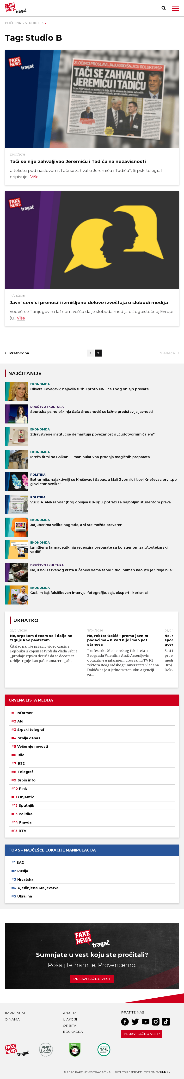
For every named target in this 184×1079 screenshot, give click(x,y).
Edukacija (73, 1032)
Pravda (25, 822)
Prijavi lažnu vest (92, 979)
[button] (175, 8)
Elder (165, 1072)
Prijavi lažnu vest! (142, 1034)
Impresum (15, 1013)
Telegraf (25, 772)
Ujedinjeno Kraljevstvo (38, 888)
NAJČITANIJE (24, 373)
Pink (23, 788)
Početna (13, 23)
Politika (25, 814)
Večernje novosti (32, 746)
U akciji (70, 1019)
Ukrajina (24, 896)
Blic (21, 755)
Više (34, 176)
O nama (12, 1019)
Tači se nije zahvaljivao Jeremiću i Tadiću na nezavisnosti (78, 161)
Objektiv (26, 797)
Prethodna (19, 353)
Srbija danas (29, 738)
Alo (20, 721)
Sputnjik (26, 805)
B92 (21, 763)
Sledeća (167, 353)
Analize (71, 1013)
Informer (25, 713)
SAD (21, 862)
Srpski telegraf (30, 730)
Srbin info (27, 780)
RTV (22, 831)
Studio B (33, 23)
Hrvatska (25, 879)
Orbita (69, 1025)
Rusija (22, 871)
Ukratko (25, 620)
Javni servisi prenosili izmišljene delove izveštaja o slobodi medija (89, 302)
